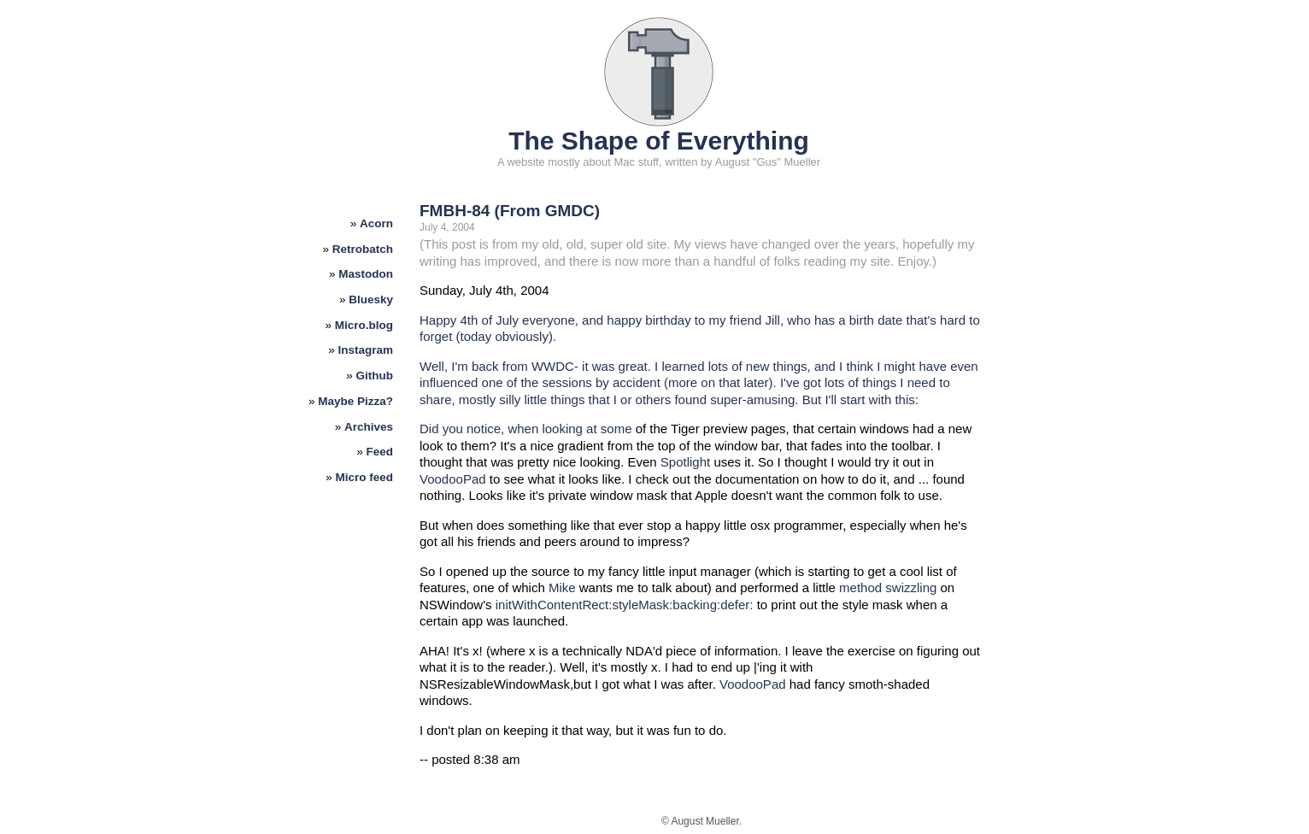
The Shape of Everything (658, 140)
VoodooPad (453, 479)
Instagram (366, 350)
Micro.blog (364, 325)
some (616, 428)
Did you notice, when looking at (510, 428)
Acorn (376, 223)
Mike (562, 587)
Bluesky (371, 299)
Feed (380, 451)
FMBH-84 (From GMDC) (510, 211)
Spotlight (685, 462)
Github (375, 375)
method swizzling (887, 587)
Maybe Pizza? (355, 401)
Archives (368, 426)
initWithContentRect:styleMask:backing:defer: (625, 604)
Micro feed (365, 477)
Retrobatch (362, 249)
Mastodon (365, 273)
